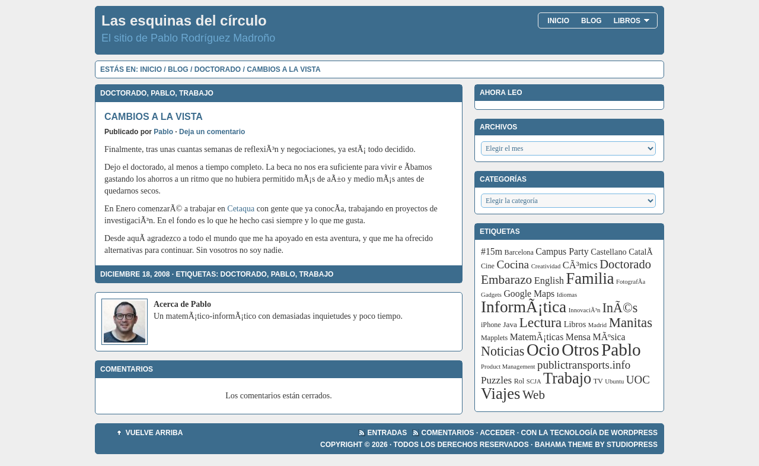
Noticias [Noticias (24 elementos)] (502, 351)
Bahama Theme (564, 444)
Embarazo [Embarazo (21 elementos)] (506, 279)
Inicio (558, 21)
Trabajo (196, 93)
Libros (632, 21)
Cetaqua (240, 208)
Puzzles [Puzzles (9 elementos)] (496, 380)
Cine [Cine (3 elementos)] (488, 266)
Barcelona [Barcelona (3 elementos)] (519, 252)
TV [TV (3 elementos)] (598, 381)
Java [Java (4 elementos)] (510, 324)
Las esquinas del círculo (184, 20)
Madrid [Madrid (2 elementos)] (597, 325)
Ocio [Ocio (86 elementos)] (543, 349)
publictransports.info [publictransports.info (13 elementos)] (583, 365)
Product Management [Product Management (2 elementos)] (508, 366)
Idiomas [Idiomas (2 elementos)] (567, 294)
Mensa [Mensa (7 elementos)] (578, 337)
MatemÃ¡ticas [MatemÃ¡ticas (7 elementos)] (537, 337)
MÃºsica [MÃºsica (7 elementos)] (609, 337)
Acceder (497, 433)
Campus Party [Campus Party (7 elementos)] (561, 251)
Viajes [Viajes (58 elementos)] (500, 393)
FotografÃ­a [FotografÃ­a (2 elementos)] (630, 281)
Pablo (163, 93)
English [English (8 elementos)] (549, 280)
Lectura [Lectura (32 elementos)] (540, 322)
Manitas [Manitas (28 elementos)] (630, 322)
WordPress (634, 433)
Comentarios (448, 433)
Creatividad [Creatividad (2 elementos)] (546, 266)
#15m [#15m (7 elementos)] (491, 251)
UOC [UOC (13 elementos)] (638, 379)
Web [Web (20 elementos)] (533, 395)
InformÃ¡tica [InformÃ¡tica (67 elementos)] (523, 307)
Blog (591, 21)
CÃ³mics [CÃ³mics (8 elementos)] (580, 265)
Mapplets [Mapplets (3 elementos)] (494, 338)
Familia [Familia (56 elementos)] (590, 278)
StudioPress (632, 444)
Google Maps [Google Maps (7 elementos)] (528, 294)
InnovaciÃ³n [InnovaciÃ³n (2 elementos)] (585, 310)
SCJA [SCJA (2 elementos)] (534, 381)
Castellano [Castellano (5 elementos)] (609, 251)
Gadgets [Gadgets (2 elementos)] (491, 294)
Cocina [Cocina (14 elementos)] (512, 264)
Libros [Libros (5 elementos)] (575, 324)
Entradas (387, 433)
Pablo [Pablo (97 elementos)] (621, 349)
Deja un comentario (212, 132)
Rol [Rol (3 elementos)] (519, 381)
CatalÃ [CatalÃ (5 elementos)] (642, 251)
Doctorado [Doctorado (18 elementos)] (625, 264)
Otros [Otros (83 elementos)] (580, 350)
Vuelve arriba (154, 433)
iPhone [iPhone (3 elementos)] (491, 325)
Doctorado (217, 69)
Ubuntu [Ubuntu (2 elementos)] (614, 381)
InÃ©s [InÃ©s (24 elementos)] (620, 307)
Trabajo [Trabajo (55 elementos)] (567, 378)
